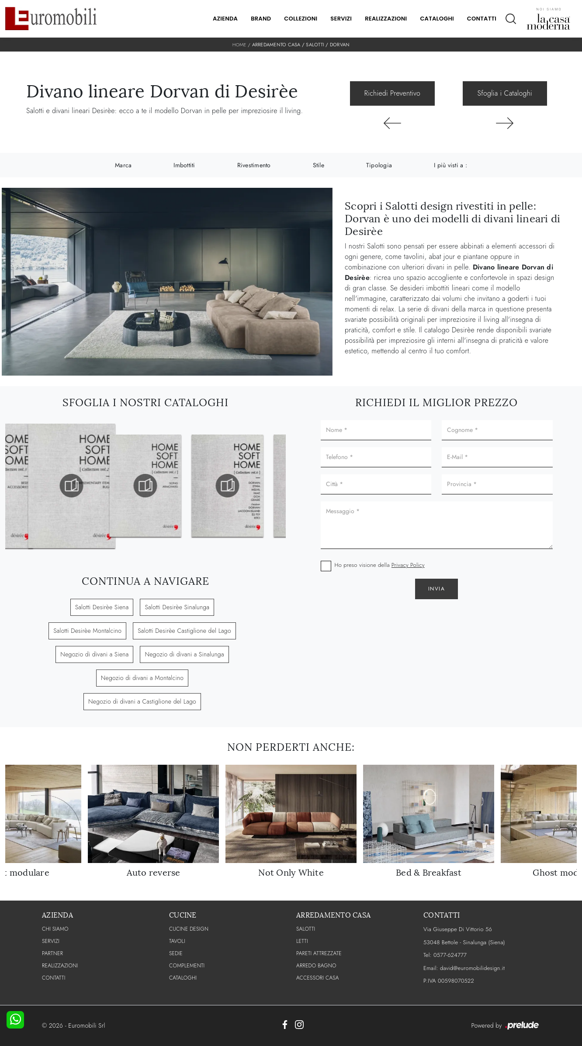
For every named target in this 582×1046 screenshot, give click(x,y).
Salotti (315, 44)
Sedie (176, 953)
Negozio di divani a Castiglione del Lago (142, 701)
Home (239, 44)
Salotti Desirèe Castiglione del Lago (184, 630)
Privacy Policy (408, 565)
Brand (261, 18)
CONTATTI (54, 978)
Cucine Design (188, 929)
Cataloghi (437, 18)
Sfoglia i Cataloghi (505, 93)
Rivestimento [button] (254, 165)
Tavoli (177, 941)
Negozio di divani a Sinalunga (184, 654)
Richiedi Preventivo (392, 93)
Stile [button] (318, 165)
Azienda (225, 18)
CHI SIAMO (55, 929)
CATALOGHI (183, 978)
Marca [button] (123, 165)
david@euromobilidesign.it (472, 968)
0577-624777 (450, 955)
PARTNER (52, 953)
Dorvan (340, 44)
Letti (302, 941)
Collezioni (300, 18)
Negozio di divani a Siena (94, 654)
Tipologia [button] (379, 165)
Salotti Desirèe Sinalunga (177, 607)
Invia (436, 589)
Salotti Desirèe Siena (102, 607)
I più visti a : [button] (450, 165)
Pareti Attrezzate (319, 953)
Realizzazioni (386, 18)
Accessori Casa (317, 978)
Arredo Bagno (316, 966)
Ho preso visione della (380, 565)
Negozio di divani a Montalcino (142, 677)
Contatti (481, 18)
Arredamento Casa (276, 44)
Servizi (341, 18)
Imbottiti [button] (184, 165)
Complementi (186, 966)
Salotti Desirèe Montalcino (87, 630)
